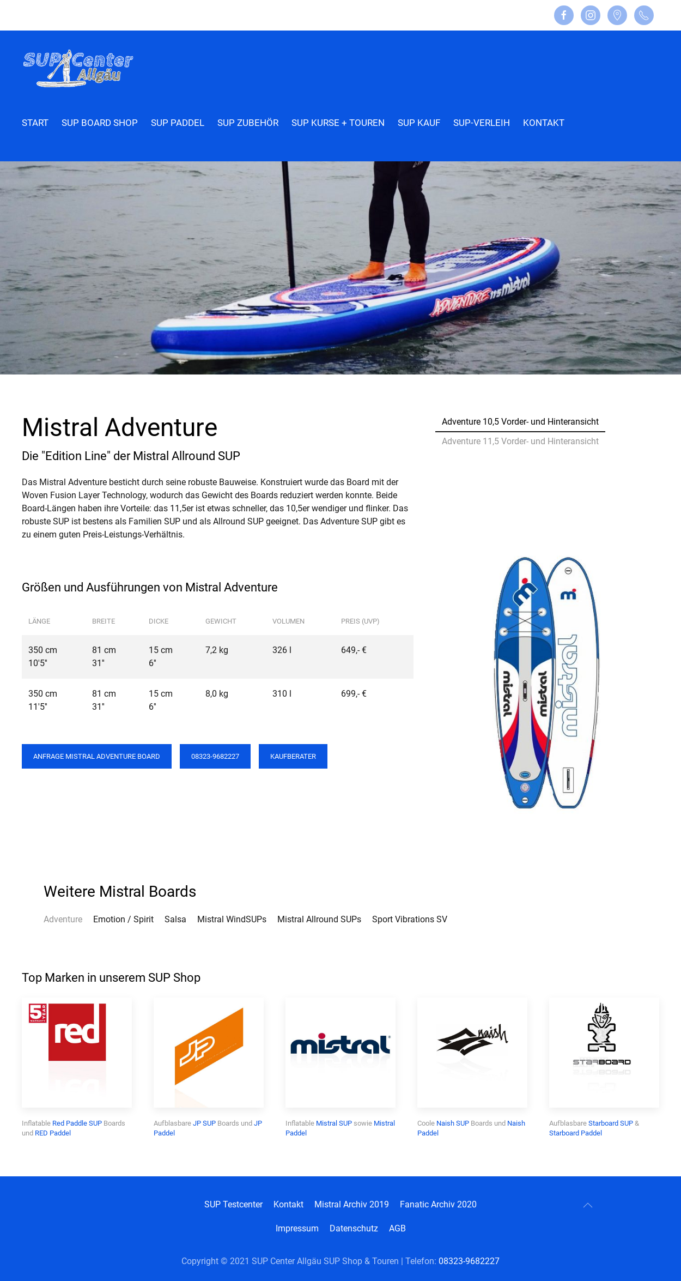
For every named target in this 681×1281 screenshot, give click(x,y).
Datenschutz (354, 1228)
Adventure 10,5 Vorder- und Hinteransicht (520, 421)
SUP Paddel (177, 122)
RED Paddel (53, 1133)
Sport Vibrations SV (409, 919)
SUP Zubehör (247, 122)
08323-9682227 (215, 756)
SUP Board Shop (100, 122)
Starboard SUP (610, 1123)
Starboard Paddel (575, 1133)
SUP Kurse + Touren (338, 122)
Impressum (297, 1228)
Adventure (63, 919)
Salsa (175, 919)
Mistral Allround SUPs (319, 919)
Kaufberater (293, 756)
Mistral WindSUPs (231, 919)
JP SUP (204, 1123)
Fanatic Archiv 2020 (438, 1204)
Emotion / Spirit (123, 919)
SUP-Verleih (481, 122)
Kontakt (543, 122)
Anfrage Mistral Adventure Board (96, 756)
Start (35, 122)
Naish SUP (452, 1123)
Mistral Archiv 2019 (351, 1204)
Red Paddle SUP (77, 1123)
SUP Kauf (419, 122)
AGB (397, 1228)
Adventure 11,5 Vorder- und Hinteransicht (520, 441)
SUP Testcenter (233, 1204)
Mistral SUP (334, 1123)
